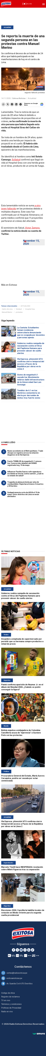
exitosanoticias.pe (14, 978)
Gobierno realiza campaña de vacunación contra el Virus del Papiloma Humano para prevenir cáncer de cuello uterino (30, 348)
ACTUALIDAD (25, 306)
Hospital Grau (30, 309)
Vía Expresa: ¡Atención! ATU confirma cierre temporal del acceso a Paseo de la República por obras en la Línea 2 (30, 364)
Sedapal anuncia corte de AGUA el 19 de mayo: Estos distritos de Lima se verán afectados (23, 494)
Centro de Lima (7, 309)
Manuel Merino (7, 312)
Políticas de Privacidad (11, 1008)
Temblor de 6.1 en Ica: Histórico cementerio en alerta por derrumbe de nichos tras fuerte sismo (28, 394)
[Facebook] (13, 950)
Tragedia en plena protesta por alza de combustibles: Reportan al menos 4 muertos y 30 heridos (25, 484)
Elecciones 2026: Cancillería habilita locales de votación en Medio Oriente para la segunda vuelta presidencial (22, 912)
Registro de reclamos (10, 997)
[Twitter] (17, 950)
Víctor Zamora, (32, 227)
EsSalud (16, 159)
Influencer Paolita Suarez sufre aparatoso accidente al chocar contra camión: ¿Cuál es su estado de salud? (25, 474)
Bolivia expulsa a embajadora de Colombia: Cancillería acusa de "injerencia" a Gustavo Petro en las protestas (21, 732)
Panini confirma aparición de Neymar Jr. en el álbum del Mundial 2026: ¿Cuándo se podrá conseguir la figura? (22, 687)
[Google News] (28, 950)
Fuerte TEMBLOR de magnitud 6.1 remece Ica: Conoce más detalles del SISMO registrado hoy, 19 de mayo (24, 463)
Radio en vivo (7, 1011)
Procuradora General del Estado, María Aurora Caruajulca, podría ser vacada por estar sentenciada (22, 778)
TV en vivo (5, 1000)
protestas (19, 312)
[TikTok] (32, 950)
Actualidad (7, 27)
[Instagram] (25, 950)
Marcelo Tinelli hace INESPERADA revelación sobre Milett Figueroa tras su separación (22, 868)
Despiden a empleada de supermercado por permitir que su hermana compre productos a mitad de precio (22, 641)
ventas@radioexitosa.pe (17, 973)
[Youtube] (21, 950)
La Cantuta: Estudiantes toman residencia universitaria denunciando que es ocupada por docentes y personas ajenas (31, 332)
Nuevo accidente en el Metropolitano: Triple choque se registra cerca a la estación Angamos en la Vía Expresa (25, 453)
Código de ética (8, 993)
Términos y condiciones (11, 1004)
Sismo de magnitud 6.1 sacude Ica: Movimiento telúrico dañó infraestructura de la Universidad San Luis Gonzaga (30, 380)
